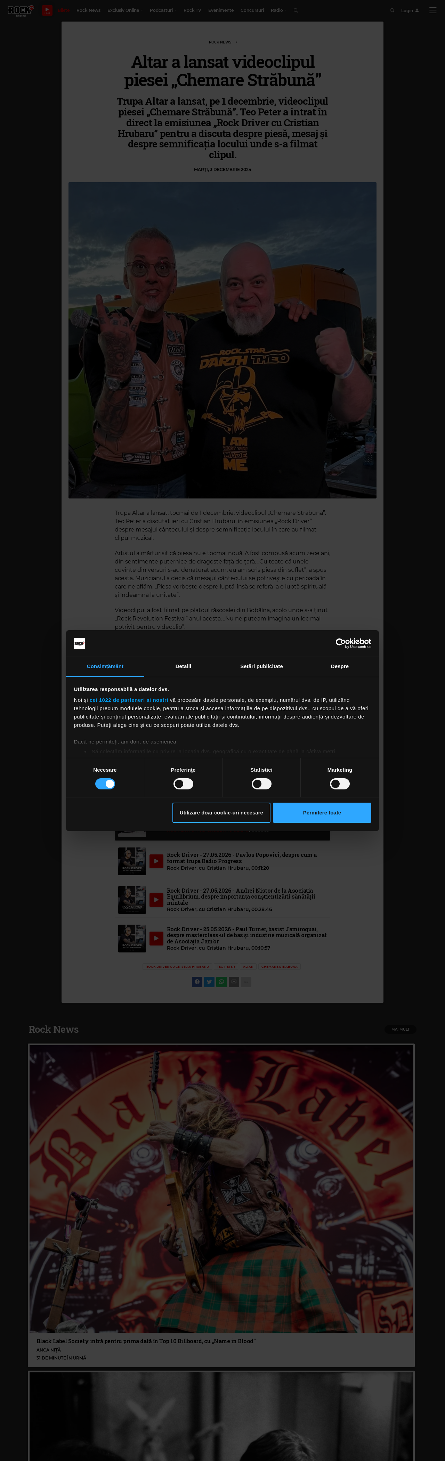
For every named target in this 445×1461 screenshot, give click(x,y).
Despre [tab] (340, 666)
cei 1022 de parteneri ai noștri (129, 700)
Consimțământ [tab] (105, 666)
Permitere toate (322, 812)
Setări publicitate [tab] (261, 666)
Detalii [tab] (184, 666)
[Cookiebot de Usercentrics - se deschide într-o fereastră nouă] (340, 643)
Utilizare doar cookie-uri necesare (221, 812)
